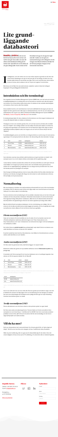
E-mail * (40, 386)
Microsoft (26, 114)
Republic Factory (8, 384)
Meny (53, 2)
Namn (40, 391)
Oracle (12, 114)
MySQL (8, 114)
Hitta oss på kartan (7, 397)
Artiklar (15, 55)
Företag (40, 396)
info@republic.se (11, 388)
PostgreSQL (17, 114)
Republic (6, 55)
